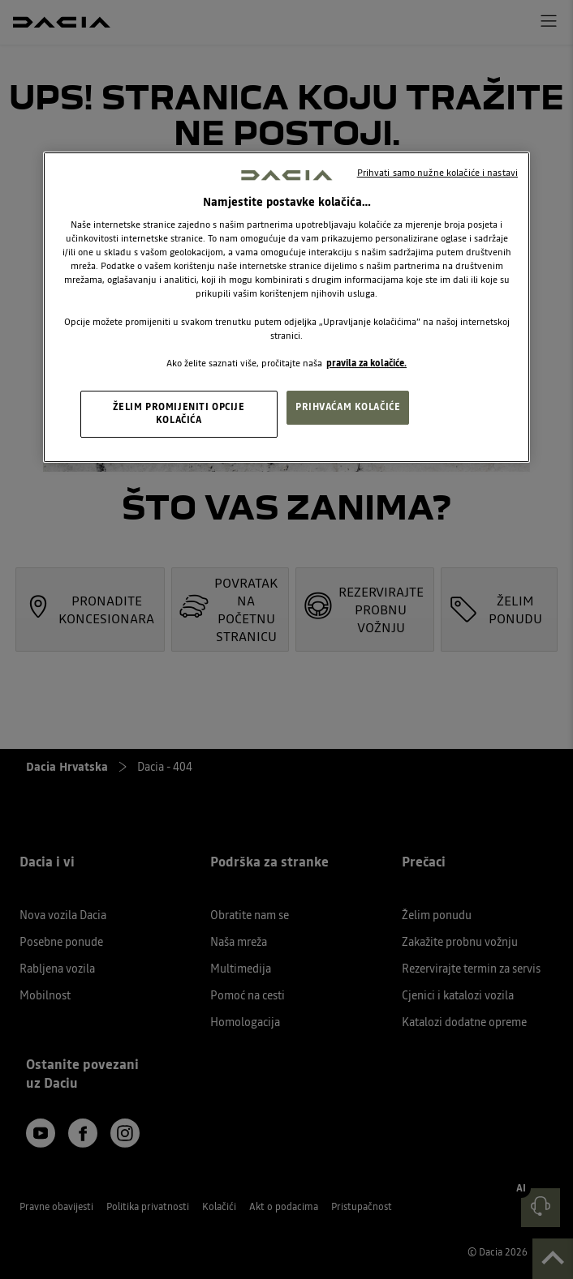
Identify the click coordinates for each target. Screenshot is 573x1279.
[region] (286, 307)
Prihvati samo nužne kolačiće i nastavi (437, 172)
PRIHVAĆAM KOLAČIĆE (347, 406)
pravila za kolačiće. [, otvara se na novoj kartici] (366, 363)
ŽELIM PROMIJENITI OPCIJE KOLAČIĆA (179, 413)
